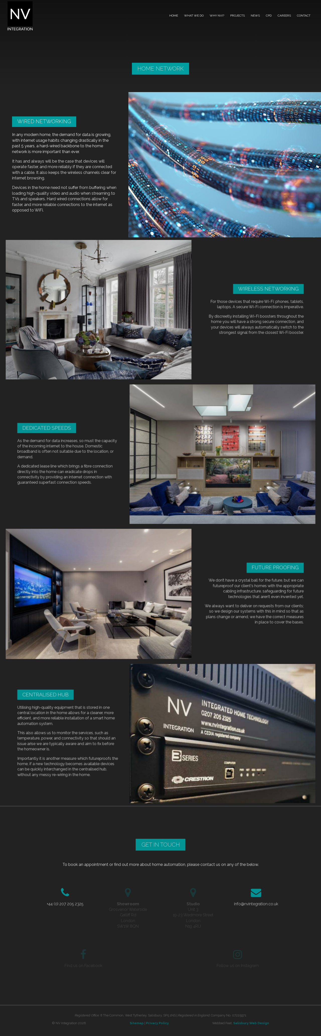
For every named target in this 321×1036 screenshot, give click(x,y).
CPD (269, 15)
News (255, 15)
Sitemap (137, 1023)
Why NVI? (217, 15)
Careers (284, 15)
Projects (237, 15)
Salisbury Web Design (251, 1023)
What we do (194, 15)
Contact (303, 15)
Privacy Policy (157, 1023)
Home (173, 15)
